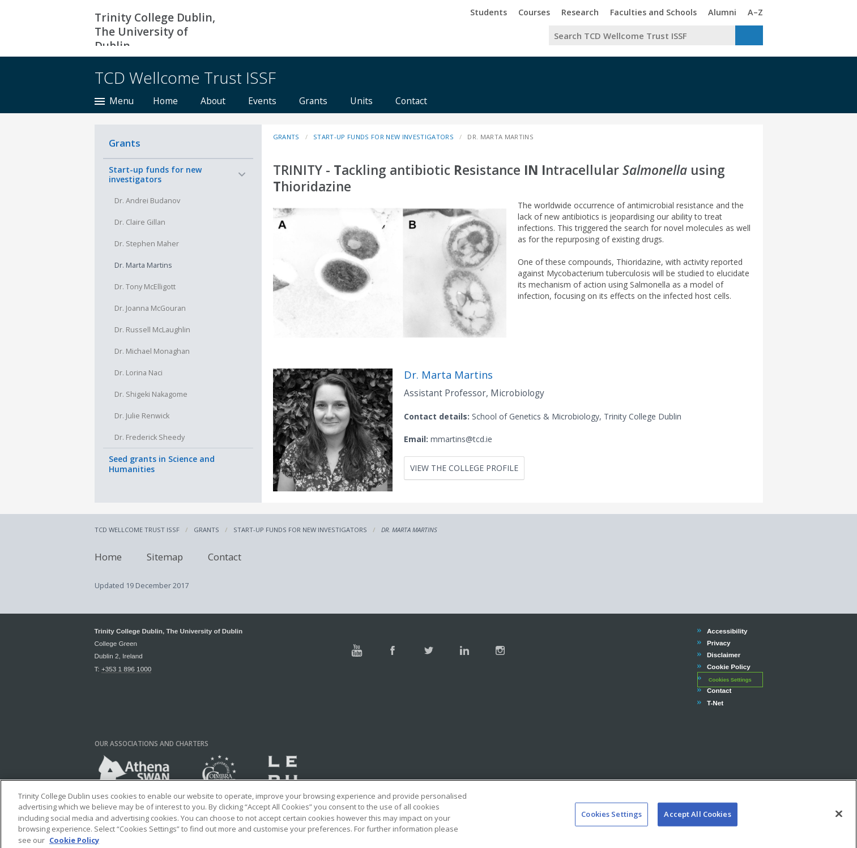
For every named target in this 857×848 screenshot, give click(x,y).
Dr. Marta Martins (143, 265)
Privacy (718, 642)
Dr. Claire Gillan (139, 222)
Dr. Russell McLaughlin (152, 330)
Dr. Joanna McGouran (150, 308)
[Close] (838, 827)
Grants (313, 101)
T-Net (714, 702)
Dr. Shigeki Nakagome (150, 394)
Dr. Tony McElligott (145, 287)
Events (262, 101)
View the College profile (464, 467)
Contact (411, 101)
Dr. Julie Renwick (141, 416)
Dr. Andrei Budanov (147, 200)
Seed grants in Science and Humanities (162, 463)
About (213, 101)
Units (361, 101)
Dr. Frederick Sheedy (149, 437)
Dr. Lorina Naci (138, 373)
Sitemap (165, 556)
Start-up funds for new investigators (155, 174)
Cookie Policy (728, 666)
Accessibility (727, 631)
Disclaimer (723, 654)
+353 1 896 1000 (126, 669)
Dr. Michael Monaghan (152, 351)
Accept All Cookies (697, 827)
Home (165, 101)
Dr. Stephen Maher (146, 244)
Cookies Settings (730, 679)
